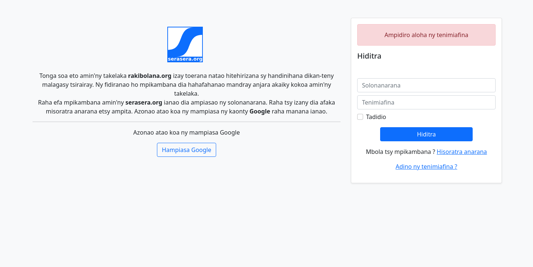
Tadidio (376, 117)
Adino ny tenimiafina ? (426, 166)
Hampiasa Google (186, 150)
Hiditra (426, 134)
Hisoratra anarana (462, 152)
